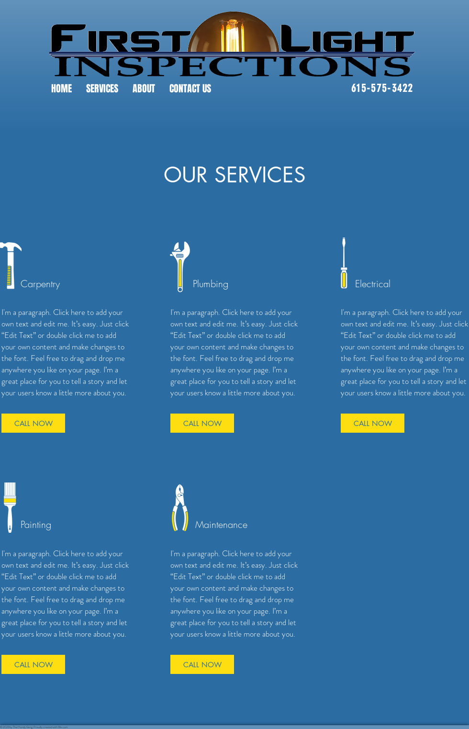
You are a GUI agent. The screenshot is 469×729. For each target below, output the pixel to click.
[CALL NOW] (33, 423)
